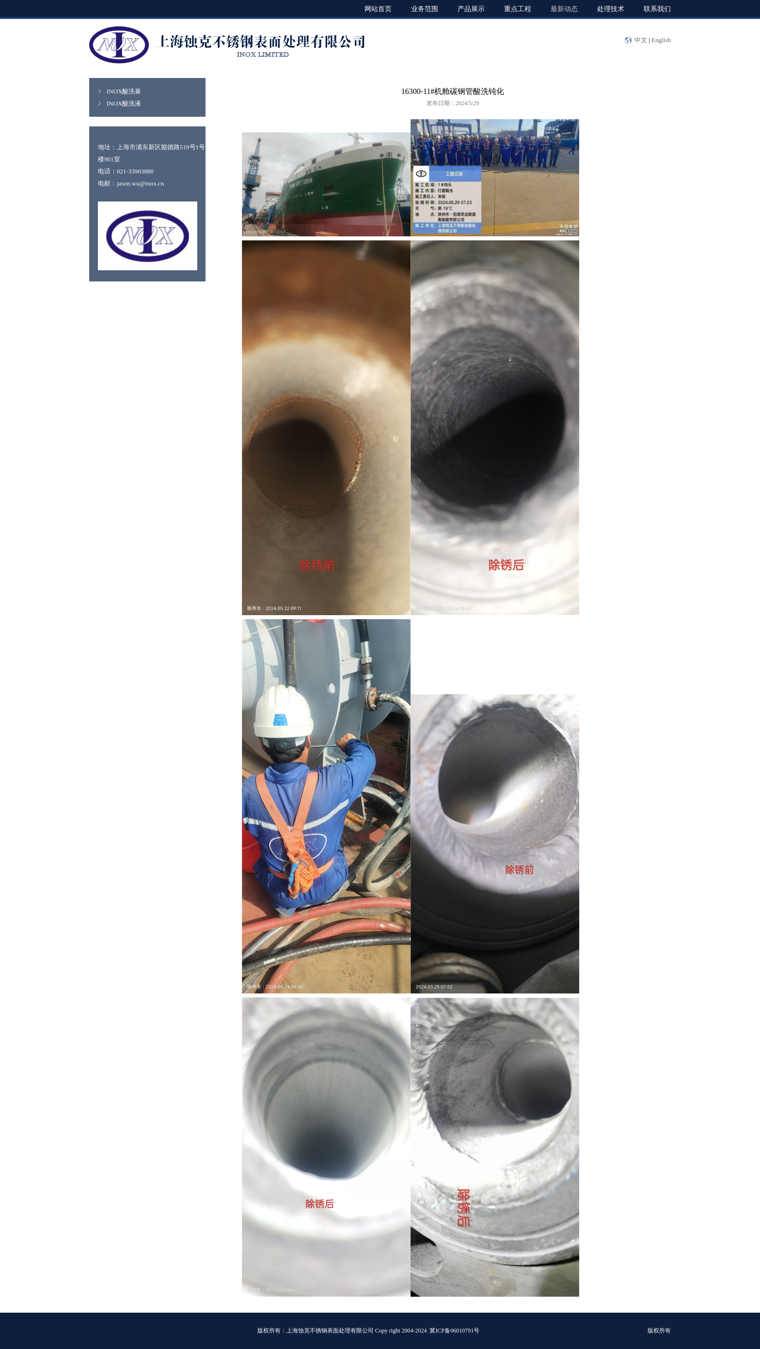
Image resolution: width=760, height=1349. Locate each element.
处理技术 (610, 8)
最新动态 (564, 8)
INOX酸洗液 (124, 103)
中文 (640, 40)
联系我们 (657, 8)
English (661, 40)
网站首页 (378, 8)
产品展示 (471, 8)
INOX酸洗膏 (124, 91)
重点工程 (517, 8)
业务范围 (424, 8)
